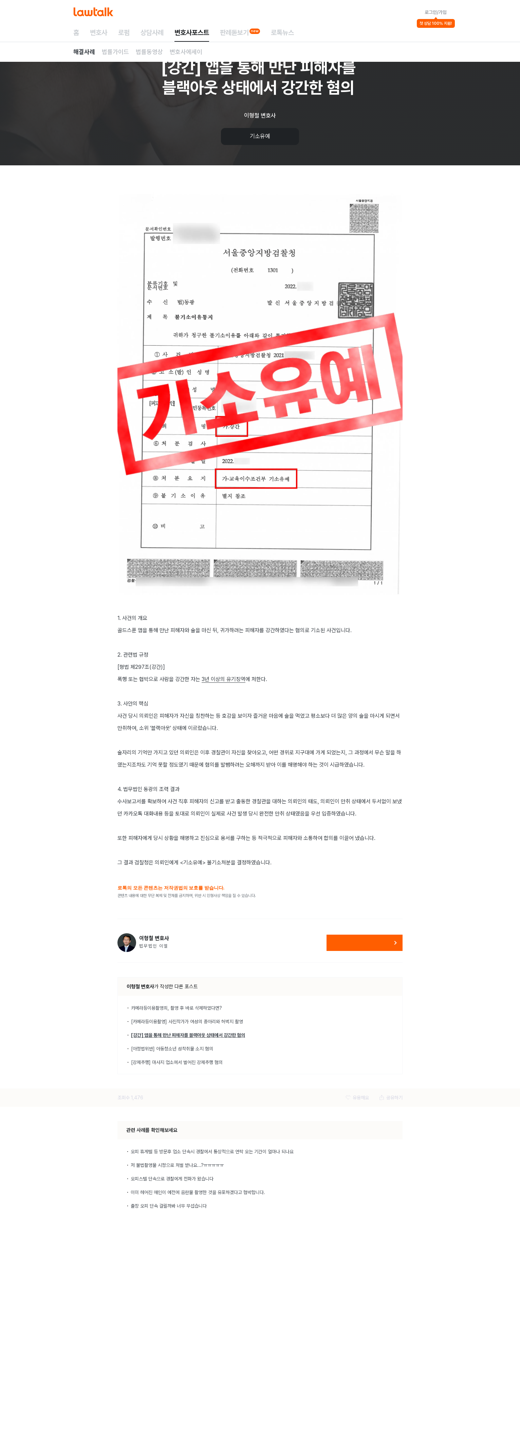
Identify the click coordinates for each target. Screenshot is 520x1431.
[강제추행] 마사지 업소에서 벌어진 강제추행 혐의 (177, 1062)
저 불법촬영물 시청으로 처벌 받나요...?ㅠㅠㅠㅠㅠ (177, 1165)
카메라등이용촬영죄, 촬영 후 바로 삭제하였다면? (176, 1008)
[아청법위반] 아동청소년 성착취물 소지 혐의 (172, 1048)
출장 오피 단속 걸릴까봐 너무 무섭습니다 (169, 1206)
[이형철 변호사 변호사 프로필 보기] (126, 942)
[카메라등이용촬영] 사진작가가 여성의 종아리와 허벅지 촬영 (187, 1021)
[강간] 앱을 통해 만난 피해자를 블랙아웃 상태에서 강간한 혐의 (188, 1035)
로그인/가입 (436, 12)
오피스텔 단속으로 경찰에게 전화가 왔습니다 (172, 1178)
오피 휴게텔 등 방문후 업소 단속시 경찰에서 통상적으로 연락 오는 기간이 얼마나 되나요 (212, 1151)
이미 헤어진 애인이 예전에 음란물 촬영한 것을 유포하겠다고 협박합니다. (198, 1192)
